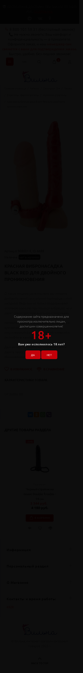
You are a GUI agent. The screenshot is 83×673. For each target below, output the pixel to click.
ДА (33, 355)
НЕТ (49, 355)
